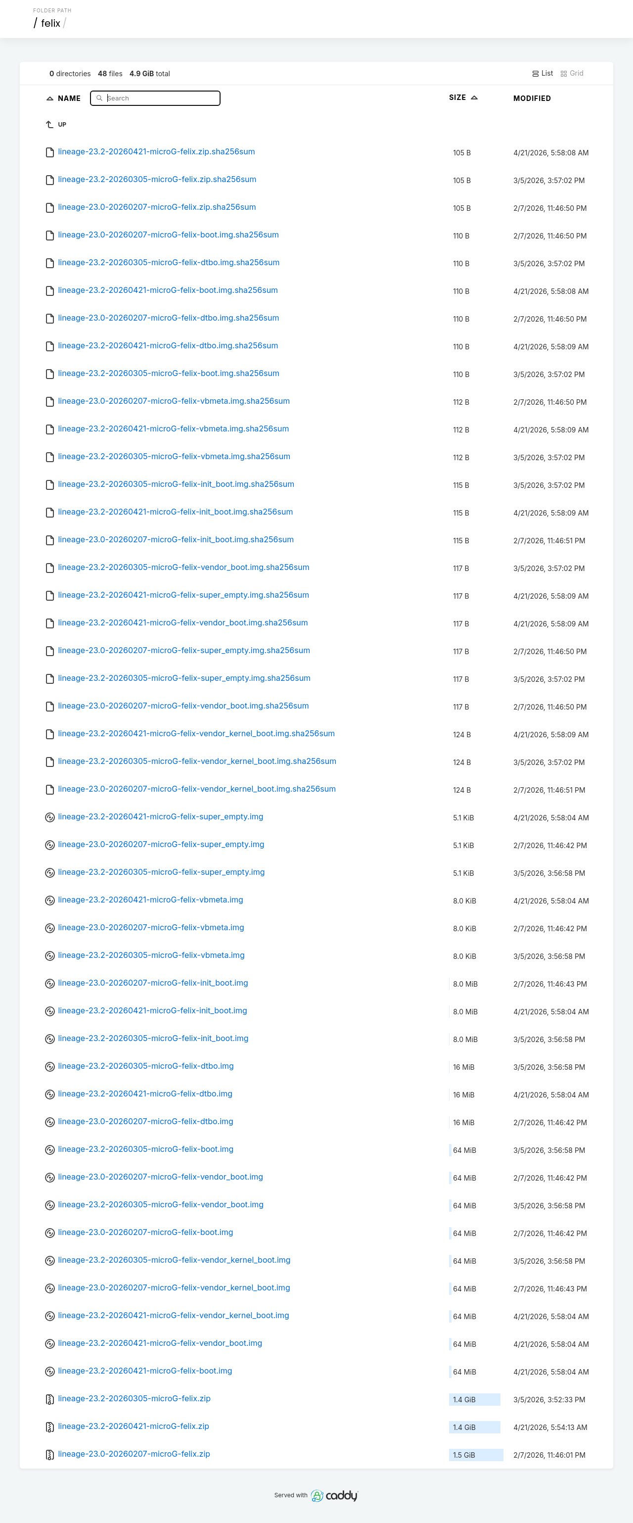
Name (70, 98)
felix (51, 23)
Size (464, 97)
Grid (572, 73)
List (542, 73)
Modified (532, 98)
